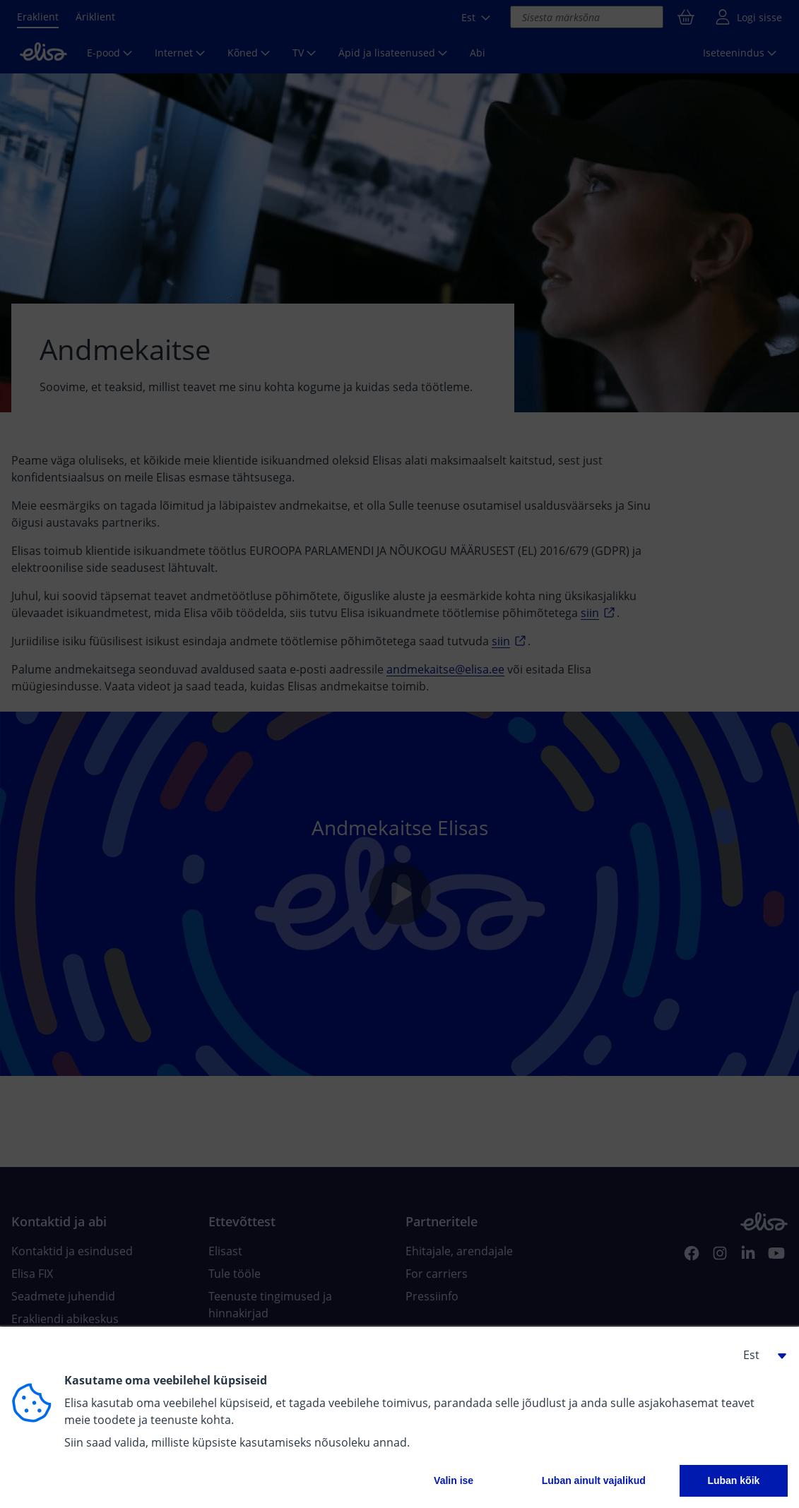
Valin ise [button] (453, 1480)
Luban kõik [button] (733, 1480)
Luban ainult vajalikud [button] (594, 1480)
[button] (759, 1355)
